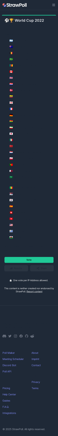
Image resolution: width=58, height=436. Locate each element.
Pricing (6, 388)
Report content (34, 291)
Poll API (6, 371)
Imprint (35, 359)
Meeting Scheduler (13, 359)
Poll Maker (8, 352)
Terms (35, 388)
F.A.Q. (5, 406)
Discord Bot (9, 365)
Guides (6, 400)
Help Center (9, 394)
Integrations (9, 413)
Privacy (36, 382)
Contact (36, 365)
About (35, 352)
